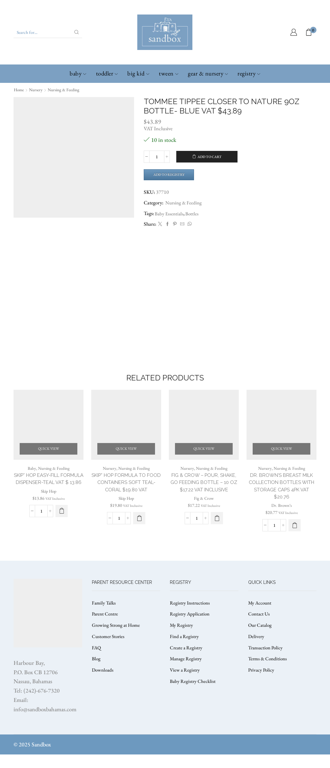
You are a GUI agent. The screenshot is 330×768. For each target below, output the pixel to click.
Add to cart (210, 156)
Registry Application (191, 628)
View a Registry (185, 687)
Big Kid (138, 73)
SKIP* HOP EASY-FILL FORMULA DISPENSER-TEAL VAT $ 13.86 (49, 494)
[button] (61, 531)
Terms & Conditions (268, 675)
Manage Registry (187, 675)
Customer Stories (109, 651)
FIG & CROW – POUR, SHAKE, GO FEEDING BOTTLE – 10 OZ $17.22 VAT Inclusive (204, 498)
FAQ (97, 663)
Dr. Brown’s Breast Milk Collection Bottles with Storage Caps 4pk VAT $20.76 (281, 498)
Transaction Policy (267, 663)
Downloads (103, 687)
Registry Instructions (191, 616)
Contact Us (259, 628)
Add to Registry (171, 174)
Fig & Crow (204, 519)
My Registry (182, 639)
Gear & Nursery (208, 73)
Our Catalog (261, 639)
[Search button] (76, 32)
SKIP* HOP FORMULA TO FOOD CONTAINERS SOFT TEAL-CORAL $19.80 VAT (126, 494)
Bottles (194, 214)
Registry (249, 73)
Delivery (256, 651)
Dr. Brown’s (282, 519)
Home (19, 90)
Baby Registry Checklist (194, 698)
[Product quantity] (157, 157)
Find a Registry (185, 651)
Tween (168, 73)
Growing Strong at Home (118, 639)
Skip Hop (48, 511)
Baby (78, 73)
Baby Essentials (170, 214)
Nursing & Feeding (67, 90)
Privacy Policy (262, 687)
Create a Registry (187, 663)
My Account (261, 616)
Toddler (107, 73)
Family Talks (104, 616)
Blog (96, 675)
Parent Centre (106, 628)
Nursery (37, 90)
